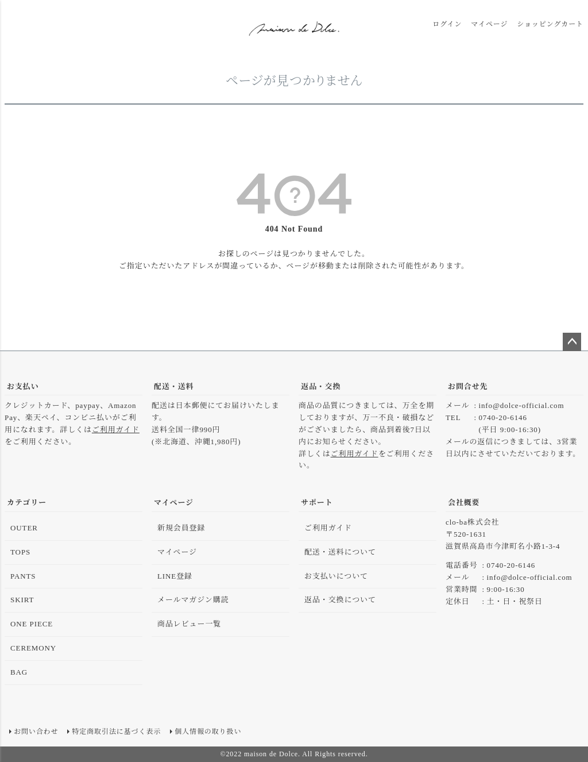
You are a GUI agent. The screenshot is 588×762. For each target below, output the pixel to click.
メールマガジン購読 (193, 599)
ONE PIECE (31, 623)
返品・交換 (321, 386)
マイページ (489, 24)
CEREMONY (33, 648)
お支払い (23, 386)
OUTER (24, 528)
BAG (19, 672)
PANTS (23, 576)
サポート (317, 502)
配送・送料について (340, 552)
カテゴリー (27, 502)
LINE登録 (174, 576)
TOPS (20, 552)
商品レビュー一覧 (189, 623)
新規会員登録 (181, 528)
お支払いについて (336, 576)
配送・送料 (174, 386)
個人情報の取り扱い (208, 732)
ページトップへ (572, 342)
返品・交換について (340, 599)
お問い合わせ (36, 732)
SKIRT (22, 599)
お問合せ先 (468, 386)
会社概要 (464, 502)
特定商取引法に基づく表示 (116, 732)
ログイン (447, 24)
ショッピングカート (550, 24)
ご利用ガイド (116, 429)
